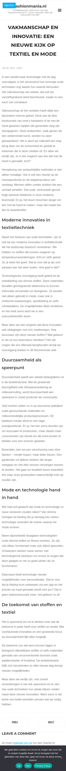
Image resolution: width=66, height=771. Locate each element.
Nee (28, 766)
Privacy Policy (42, 766)
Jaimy (19, 68)
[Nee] (61, 758)
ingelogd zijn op (22, 742)
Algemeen (9, 5)
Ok (18, 766)
